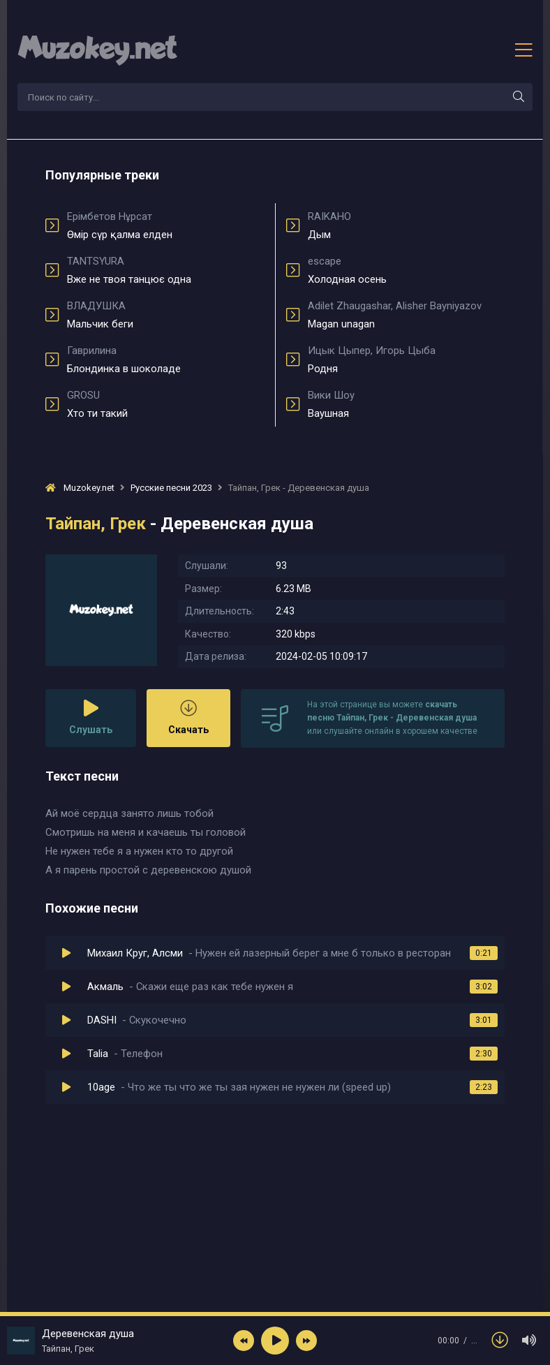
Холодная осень (406, 270)
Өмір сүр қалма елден (166, 225)
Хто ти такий (166, 404)
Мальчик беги (166, 315)
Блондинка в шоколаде (166, 359)
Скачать (188, 717)
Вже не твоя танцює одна (166, 270)
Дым (406, 225)
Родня (406, 359)
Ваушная (406, 404)
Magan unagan (406, 315)
